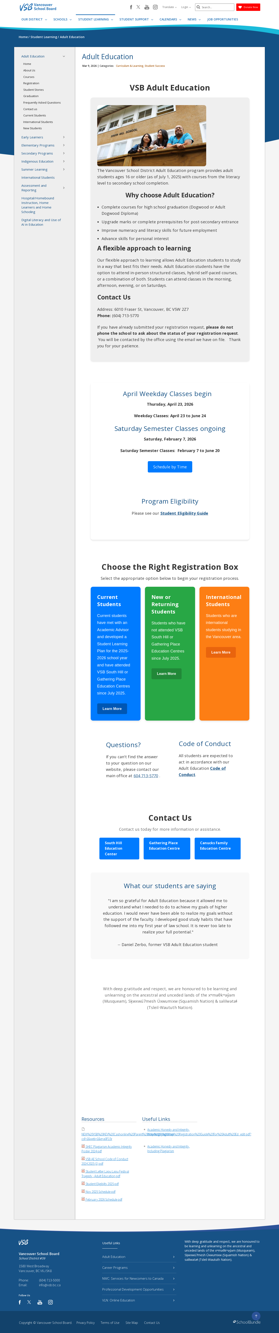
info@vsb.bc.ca (50, 1285)
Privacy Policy (86, 1323)
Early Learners (44, 137)
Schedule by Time (170, 466)
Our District (34, 19)
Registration (31, 83)
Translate (169, 7)
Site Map (132, 1323)
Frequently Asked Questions (42, 102)
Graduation (31, 96)
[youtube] (147, 7)
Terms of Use (110, 1323)
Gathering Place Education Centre (164, 845)
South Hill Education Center (113, 848)
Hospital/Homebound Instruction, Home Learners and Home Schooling (37, 205)
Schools (62, 19)
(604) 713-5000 (49, 1280)
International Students (38, 122)
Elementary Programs (44, 145)
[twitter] (138, 7)
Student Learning (95, 19)
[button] (65, 56)
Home (27, 64)
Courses (28, 77)
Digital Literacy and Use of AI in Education (41, 222)
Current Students (34, 115)
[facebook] (131, 7)
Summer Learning (44, 169)
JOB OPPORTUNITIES (222, 19)
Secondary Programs (44, 153)
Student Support (136, 19)
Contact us (30, 109)
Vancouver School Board (54, 1323)
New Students (32, 128)
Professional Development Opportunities (138, 1289)
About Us (29, 70)
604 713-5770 (146, 775)
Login (186, 7)
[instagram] (155, 7)
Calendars (170, 19)
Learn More (112, 709)
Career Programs (138, 1267)
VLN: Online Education (138, 1300)
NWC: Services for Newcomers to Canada (138, 1278)
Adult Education (44, 56)
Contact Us (152, 1323)
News (194, 19)
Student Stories (33, 90)
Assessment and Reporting (44, 187)
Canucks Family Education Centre (215, 845)
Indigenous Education (44, 161)
